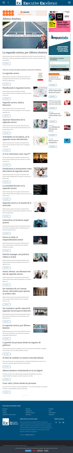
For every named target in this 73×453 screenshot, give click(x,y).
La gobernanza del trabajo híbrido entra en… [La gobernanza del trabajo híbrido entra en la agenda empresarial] (55, 115)
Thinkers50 (51, 414)
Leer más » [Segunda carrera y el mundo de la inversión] (6, 216)
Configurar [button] (46, 450)
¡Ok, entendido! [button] (28, 450)
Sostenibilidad (52, 412)
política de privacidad (61, 66)
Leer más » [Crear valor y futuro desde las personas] (6, 392)
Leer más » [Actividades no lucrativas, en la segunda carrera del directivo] (6, 150)
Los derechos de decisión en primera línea (55, 79)
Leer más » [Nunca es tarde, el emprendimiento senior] (6, 250)
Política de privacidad (40, 445)
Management (29, 410)
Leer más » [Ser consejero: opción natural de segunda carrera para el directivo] (6, 321)
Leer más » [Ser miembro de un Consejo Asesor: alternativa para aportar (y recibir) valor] (6, 304)
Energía (4, 410)
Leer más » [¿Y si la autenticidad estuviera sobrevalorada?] (52, 108)
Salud (50, 410)
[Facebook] (56, 422)
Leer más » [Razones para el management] (52, 146)
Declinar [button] (34, 450)
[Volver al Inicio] (36, 2)
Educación (5, 408)
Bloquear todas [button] (40, 450)
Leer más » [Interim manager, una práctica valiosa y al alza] (6, 267)
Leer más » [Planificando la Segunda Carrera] (6, 98)
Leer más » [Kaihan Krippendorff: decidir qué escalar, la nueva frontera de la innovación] (52, 96)
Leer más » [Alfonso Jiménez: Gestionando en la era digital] (6, 379)
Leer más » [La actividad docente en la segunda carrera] (6, 199)
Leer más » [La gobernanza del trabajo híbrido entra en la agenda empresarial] (52, 121)
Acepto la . (58, 66)
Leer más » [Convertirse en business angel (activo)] (6, 233)
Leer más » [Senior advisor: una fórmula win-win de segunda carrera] (6, 284)
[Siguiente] (26, 395)
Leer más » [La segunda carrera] (6, 84)
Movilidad (51, 408)
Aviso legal (48, 445)
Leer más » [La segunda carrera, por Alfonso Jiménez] (6, 63)
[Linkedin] (63, 422)
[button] (4, 2)
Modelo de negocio (30, 412)
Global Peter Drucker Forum (9, 414)
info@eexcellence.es (29, 434)
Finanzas (5, 412)
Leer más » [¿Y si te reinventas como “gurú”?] (6, 164)
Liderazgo (28, 408)
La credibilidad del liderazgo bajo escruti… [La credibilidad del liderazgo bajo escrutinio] (54, 129)
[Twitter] (59, 422)
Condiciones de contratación (58, 445)
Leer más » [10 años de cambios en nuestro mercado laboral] (6, 366)
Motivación (28, 414)
